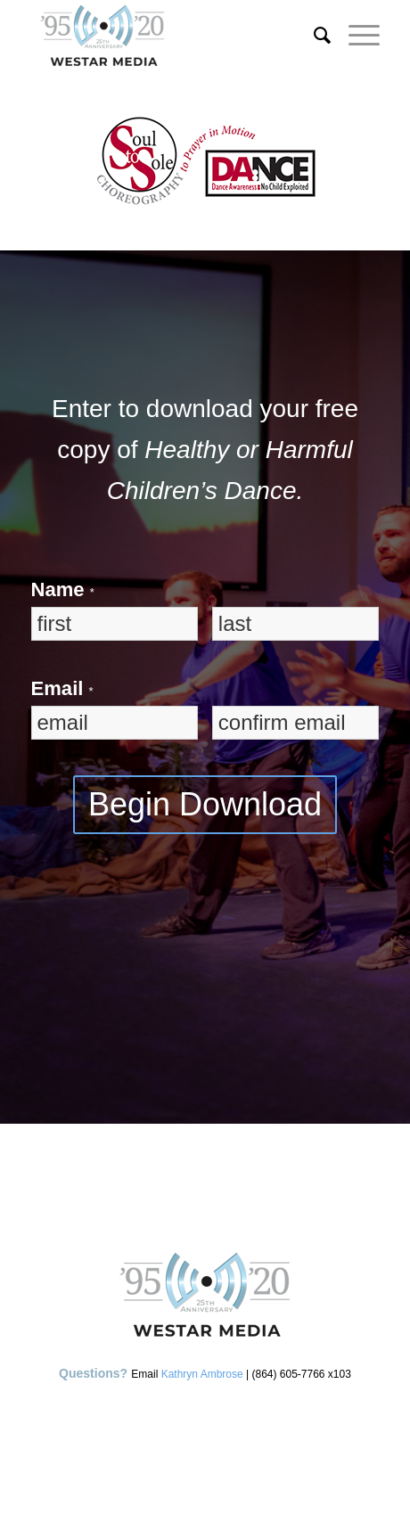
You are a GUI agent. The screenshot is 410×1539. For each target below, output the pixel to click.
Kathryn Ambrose (202, 1374)
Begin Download (205, 804)
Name (62, 589)
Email (62, 688)
